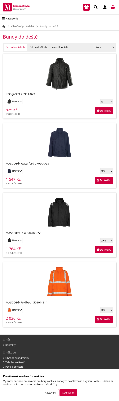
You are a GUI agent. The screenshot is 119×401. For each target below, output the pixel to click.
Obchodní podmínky (17, 358)
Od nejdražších (38, 47)
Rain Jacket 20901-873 (59, 76)
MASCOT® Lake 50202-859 (59, 215)
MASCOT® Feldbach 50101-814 (59, 284)
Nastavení (50, 392)
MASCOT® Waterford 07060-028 (59, 145)
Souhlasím (68, 392)
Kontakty (10, 345)
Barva (13, 101)
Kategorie (12, 18)
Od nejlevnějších (15, 47)
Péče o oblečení (14, 366)
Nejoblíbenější (60, 47)
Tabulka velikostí (14, 362)
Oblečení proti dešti (22, 26)
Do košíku (105, 110)
